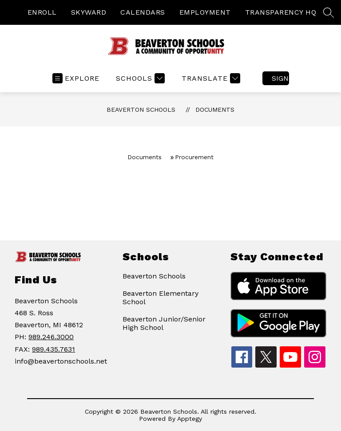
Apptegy (189, 418)
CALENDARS (142, 12)
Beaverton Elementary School (160, 297)
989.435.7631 (53, 349)
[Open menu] (75, 78)
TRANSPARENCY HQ (281, 12)
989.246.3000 (51, 337)
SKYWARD (89, 12)
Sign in (280, 78)
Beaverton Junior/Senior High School (164, 323)
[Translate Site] (209, 78)
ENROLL (42, 12)
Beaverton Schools (141, 109)
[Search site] (328, 12)
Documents (214, 109)
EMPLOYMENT (205, 12)
